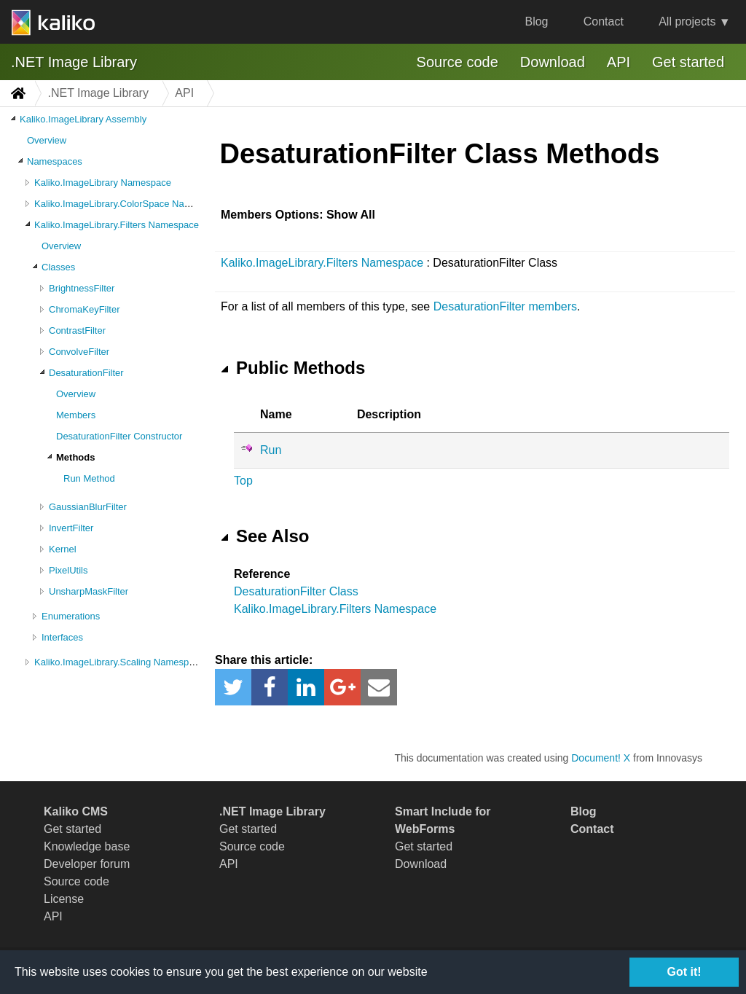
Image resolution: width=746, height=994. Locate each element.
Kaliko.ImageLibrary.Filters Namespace (116, 224)
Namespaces (54, 161)
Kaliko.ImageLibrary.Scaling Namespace (119, 662)
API (618, 62)
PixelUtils (68, 570)
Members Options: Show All (298, 214)
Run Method (89, 478)
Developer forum (87, 864)
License (64, 899)
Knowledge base (87, 846)
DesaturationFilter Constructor (119, 436)
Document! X (600, 758)
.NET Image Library (74, 62)
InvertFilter (71, 528)
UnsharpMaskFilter (88, 591)
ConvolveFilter (79, 351)
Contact (604, 21)
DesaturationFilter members (505, 306)
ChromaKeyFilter (84, 309)
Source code (457, 62)
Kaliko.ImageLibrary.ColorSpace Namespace (128, 203)
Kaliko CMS (76, 811)
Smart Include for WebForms (443, 820)
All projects (687, 21)
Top (243, 480)
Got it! (684, 972)
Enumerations (71, 616)
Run (270, 450)
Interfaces (62, 637)
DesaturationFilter (86, 372)
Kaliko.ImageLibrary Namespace (102, 182)
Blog (536, 21)
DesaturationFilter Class (296, 591)
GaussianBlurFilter (88, 506)
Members (75, 415)
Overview (46, 140)
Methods (75, 457)
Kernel (62, 549)
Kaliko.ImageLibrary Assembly (83, 119)
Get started (688, 62)
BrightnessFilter (81, 288)
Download (552, 62)
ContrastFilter (77, 330)
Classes (58, 267)
